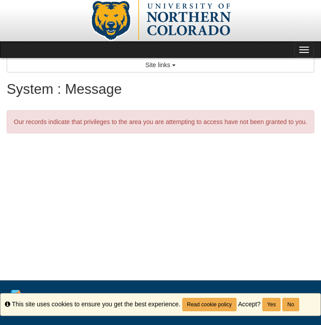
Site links (160, 64)
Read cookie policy (209, 304)
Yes (271, 304)
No (290, 304)
